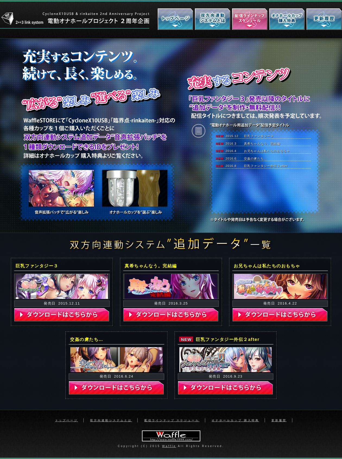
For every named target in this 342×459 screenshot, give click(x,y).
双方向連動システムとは (111, 420)
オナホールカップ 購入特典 (235, 420)
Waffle (169, 446)
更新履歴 (279, 420)
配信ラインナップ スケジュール (171, 420)
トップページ (66, 420)
